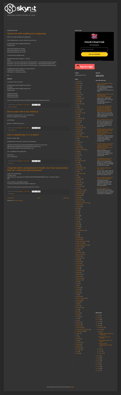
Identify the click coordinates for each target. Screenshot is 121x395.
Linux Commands (80, 190)
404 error (78, 83)
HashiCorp (78, 147)
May (100, 331)
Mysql (12, 193)
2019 (98, 355)
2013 (98, 368)
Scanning (78, 287)
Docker (78, 122)
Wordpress (79, 348)
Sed (77, 294)
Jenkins (78, 166)
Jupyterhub (79, 179)
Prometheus (79, 265)
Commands (79, 109)
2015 (98, 364)
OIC (77, 232)
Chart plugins (79, 103)
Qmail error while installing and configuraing (26, 33)
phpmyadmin (79, 258)
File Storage (79, 133)
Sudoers (78, 316)
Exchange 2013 (80, 127)
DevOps (78, 120)
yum (77, 351)
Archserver (79, 94)
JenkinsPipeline (80, 168)
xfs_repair (78, 349)
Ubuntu (78, 333)
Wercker (78, 346)
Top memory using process (82, 329)
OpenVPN (78, 239)
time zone (78, 325)
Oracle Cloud (79, 243)
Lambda (78, 184)
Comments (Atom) (18, 200)
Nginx (77, 223)
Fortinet (78, 135)
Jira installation (79, 173)
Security (78, 292)
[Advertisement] (40, 23)
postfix (77, 259)
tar (15, 130)
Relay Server (79, 278)
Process (78, 263)
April (100, 349)
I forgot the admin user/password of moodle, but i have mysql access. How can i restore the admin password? (37, 169)
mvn (77, 213)
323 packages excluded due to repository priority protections (104, 159)
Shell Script (79, 300)
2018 (98, 358)
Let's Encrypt (79, 186)
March (100, 351)
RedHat (78, 272)
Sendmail (78, 296)
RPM (77, 281)
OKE (77, 236)
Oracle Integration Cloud (82, 245)
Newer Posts (11, 198)
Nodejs (78, 225)
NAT (77, 217)
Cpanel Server (79, 113)
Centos (78, 101)
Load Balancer (79, 192)
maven (78, 197)
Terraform (78, 324)
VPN (77, 340)
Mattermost (79, 195)
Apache (78, 89)
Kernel (77, 180)
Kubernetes (79, 182)
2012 (98, 370)
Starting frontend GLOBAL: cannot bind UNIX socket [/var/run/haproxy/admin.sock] (105, 95)
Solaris (12, 130)
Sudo (77, 314)
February (101, 353)
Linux (77, 188)
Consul (78, 111)
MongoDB (78, 206)
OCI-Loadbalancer (80, 230)
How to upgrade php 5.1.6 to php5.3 (23, 135)
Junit (77, 177)
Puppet (78, 267)
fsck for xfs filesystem (81, 136)
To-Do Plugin (79, 327)
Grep (77, 144)
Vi (76, 335)
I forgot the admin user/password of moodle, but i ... (105, 345)
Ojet (77, 234)
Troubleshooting (80, 331)
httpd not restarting (80, 149)
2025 (98, 315)
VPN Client (79, 342)
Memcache (79, 199)
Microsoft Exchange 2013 (82, 202)
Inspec (77, 158)
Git (77, 138)
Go (77, 140)
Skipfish (78, 302)
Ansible (78, 87)
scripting (78, 289)
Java (77, 162)
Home (38, 198)
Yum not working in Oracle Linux (105, 119)
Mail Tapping (79, 193)
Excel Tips (78, 125)
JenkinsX (78, 169)
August (100, 329)
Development (79, 118)
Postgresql (78, 261)
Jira (77, 171)
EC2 (77, 124)
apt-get (78, 92)
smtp (77, 303)
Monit (77, 208)
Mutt (77, 212)
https (77, 151)
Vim (77, 336)
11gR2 (77, 81)
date (77, 116)
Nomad (78, 226)
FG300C (78, 131)
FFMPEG (78, 129)
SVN (77, 318)
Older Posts (66, 198)
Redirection (79, 274)
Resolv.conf (79, 280)
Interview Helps (80, 160)
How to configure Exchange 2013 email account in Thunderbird (105, 178)
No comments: (26, 104)
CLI (77, 107)
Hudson (78, 155)
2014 (98, 366)
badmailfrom (79, 98)
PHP (12, 163)
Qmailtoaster (14, 106)
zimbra (78, 353)
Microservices (79, 201)
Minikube (78, 204)
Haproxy (78, 146)
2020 (98, 325)
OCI (77, 228)
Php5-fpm (78, 256)
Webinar (78, 344)
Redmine (78, 276)
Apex (77, 90)
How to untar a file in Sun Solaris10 (22, 111)
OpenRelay (79, 237)
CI (76, 105)
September (101, 327)
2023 (98, 319)
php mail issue (79, 254)
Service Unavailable (81, 298)
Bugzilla (78, 100)
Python (78, 269)
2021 (98, 323)
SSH (77, 309)
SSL (77, 311)
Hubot (77, 153)
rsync (77, 283)
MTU (77, 210)
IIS (77, 157)
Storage (78, 313)
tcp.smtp (78, 322)
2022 (98, 321)
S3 (77, 285)
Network (78, 219)
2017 (98, 360)
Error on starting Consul (103, 188)
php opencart (79, 252)
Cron (77, 114)
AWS (77, 96)
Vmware (78, 338)
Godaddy (78, 142)
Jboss (77, 164)
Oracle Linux (79, 247)
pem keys (78, 248)
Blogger (72, 387)
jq (76, 175)
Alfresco (78, 85)
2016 (98, 362)
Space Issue (79, 307)
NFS (77, 221)
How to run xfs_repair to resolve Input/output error (104, 84)
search (78, 291)
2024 (98, 317)
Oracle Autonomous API (82, 241)
